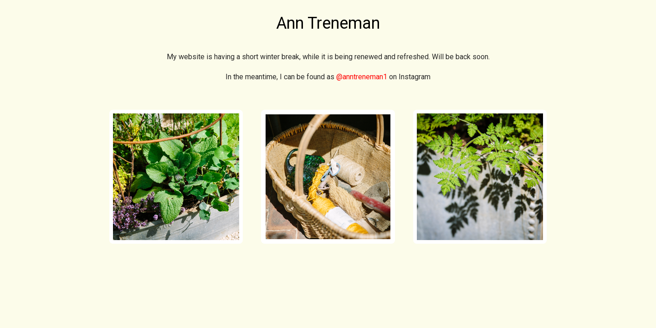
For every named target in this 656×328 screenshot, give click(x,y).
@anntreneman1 (361, 76)
